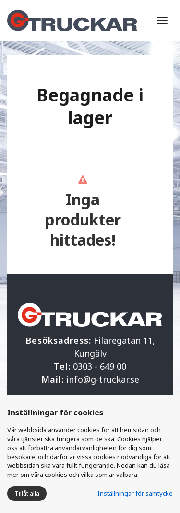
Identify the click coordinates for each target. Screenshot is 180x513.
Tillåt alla (26, 493)
